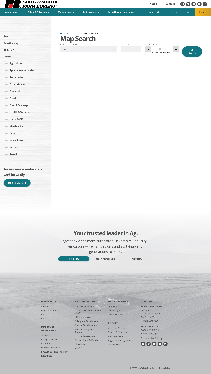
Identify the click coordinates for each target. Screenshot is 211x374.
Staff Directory (115, 336)
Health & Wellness (21, 112)
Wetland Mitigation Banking (84, 331)
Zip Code (125, 45)
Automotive (17, 77)
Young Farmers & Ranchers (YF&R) (88, 312)
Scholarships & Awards (86, 336)
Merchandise (18, 126)
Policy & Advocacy (49, 328)
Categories (9, 57)
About (153, 3)
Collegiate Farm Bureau (86, 321)
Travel (14, 153)
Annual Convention (84, 306)
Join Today (74, 258)
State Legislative (49, 343)
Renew (203, 12)
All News (45, 306)
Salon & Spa (17, 140)
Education (79, 344)
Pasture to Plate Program (54, 351)
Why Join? (137, 258)
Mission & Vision (116, 328)
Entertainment (19, 84)
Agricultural (17, 63)
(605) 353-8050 (150, 330)
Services (15, 147)
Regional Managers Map (120, 340)
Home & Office (19, 119)
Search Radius (152, 45)
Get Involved (84, 301)
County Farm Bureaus (85, 325)
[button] (148, 49)
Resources (46, 355)
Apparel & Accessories (23, 70)
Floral (14, 98)
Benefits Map (11, 43)
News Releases (49, 310)
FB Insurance (118, 301)
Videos (44, 314)
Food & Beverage (20, 105)
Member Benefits (68, 33)
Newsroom (49, 301)
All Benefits (10, 50)
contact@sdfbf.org (151, 338)
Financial (16, 91)
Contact (170, 3)
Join (188, 12)
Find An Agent (115, 310)
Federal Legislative (51, 347)
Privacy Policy (164, 368)
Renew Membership (105, 258)
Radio (44, 318)
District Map (114, 344)
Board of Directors (117, 332)
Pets (13, 133)
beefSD (78, 348)
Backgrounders (49, 339)
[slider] (160, 49)
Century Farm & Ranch (86, 340)
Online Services (116, 314)
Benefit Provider (68, 45)
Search (8, 36)
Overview (46, 335)
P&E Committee (82, 317)
